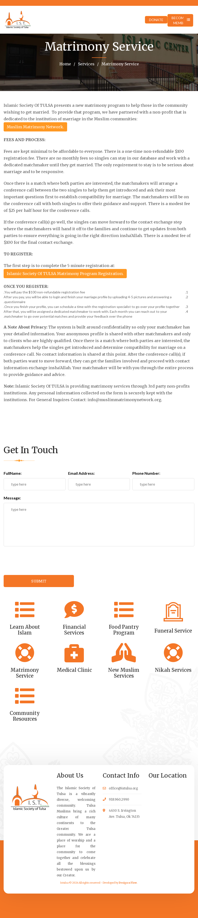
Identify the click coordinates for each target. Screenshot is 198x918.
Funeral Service (173, 631)
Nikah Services (173, 670)
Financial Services (74, 630)
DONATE (156, 20)
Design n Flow (128, 882)
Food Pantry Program (124, 630)
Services (86, 63)
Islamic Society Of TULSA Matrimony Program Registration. (65, 273)
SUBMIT (38, 581)
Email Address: (81, 473)
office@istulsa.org (123, 788)
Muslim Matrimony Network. (35, 126)
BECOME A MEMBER (180, 20)
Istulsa (64, 882)
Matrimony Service (120, 63)
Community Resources (25, 716)
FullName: (13, 473)
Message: (12, 498)
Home (65, 63)
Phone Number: (146, 473)
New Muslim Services (123, 673)
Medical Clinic (74, 670)
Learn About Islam (25, 630)
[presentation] (40, 560)
